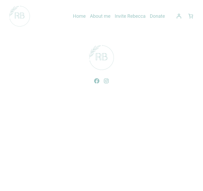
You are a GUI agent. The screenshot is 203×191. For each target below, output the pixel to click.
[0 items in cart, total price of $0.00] (191, 16)
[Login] (179, 16)
